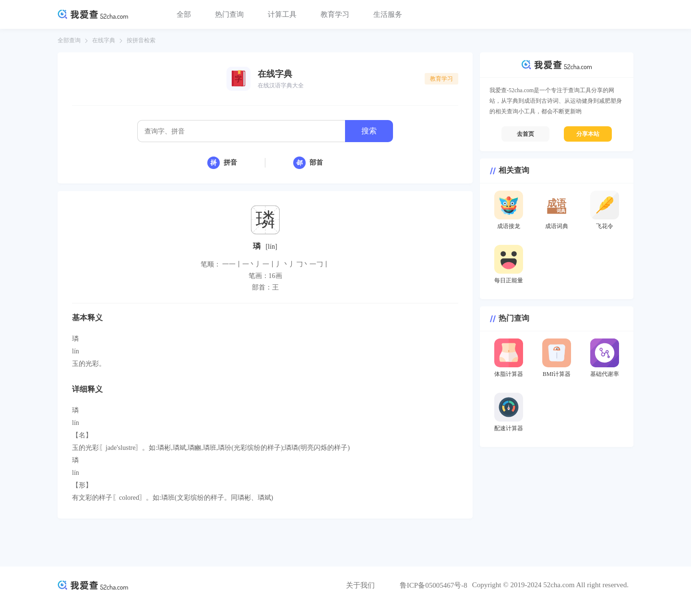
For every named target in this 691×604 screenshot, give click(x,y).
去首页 (525, 134)
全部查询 (69, 40)
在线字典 (103, 40)
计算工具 (282, 14)
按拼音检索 (141, 40)
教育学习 (335, 14)
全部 (184, 14)
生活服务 (387, 14)
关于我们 (360, 585)
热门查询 (229, 14)
